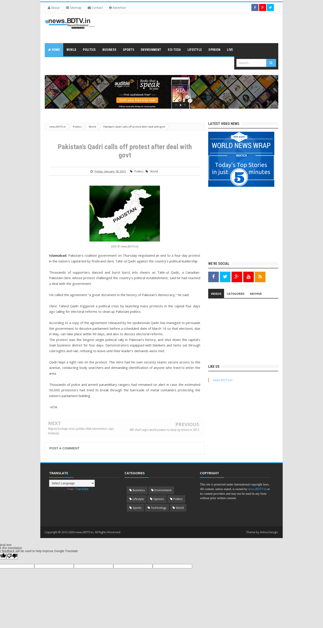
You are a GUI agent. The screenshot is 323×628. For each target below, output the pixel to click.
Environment (162, 490)
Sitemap (74, 7)
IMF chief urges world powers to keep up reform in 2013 (164, 430)
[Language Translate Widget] (72, 483)
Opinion (158, 499)
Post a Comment (64, 448)
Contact (95, 7)
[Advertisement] (198, 28)
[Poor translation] (12, 556)
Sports (137, 508)
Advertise (117, 7)
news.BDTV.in (222, 380)
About (54, 7)
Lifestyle (138, 499)
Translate (78, 489)
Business (139, 490)
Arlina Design (269, 532)
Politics (139, 171)
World (154, 171)
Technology (158, 508)
